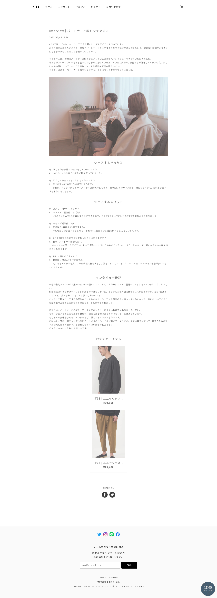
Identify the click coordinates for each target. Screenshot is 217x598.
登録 (129, 565)
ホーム (49, 6)
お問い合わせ (113, 6)
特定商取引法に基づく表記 (108, 582)
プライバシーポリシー (108, 577)
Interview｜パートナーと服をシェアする (79, 31)
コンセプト (64, 6)
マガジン (81, 6)
